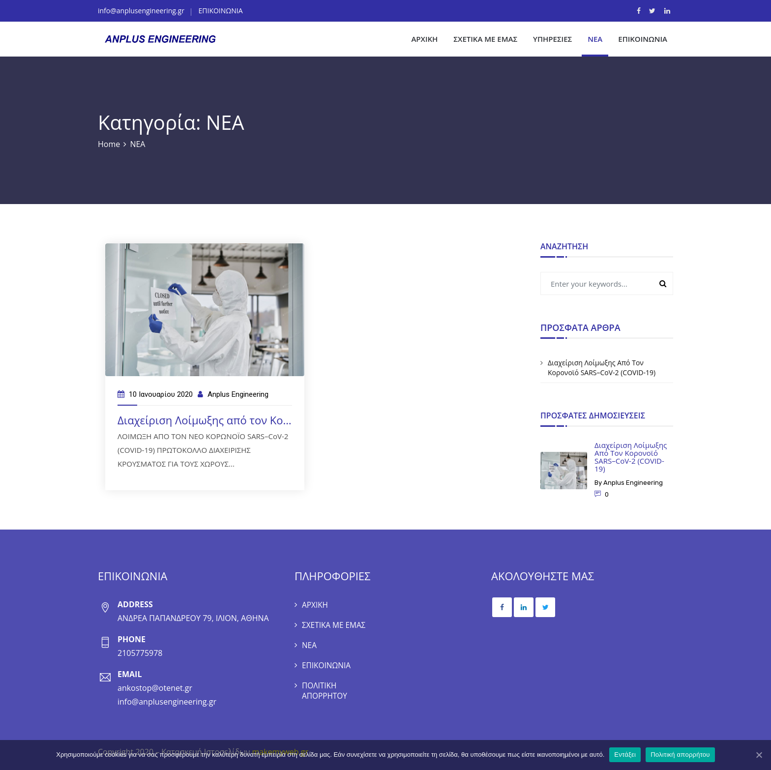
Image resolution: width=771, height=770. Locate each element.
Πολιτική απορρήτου (680, 754)
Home (109, 144)
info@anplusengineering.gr (141, 10)
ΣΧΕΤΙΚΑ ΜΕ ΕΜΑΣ (485, 39)
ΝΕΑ (595, 39)
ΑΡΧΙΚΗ (424, 39)
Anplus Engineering (238, 394)
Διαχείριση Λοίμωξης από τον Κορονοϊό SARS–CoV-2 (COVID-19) (278, 420)
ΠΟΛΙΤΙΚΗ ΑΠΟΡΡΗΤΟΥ (325, 688)
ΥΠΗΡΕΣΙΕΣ (552, 39)
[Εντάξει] (759, 755)
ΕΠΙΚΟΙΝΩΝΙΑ (221, 10)
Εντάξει (625, 754)
